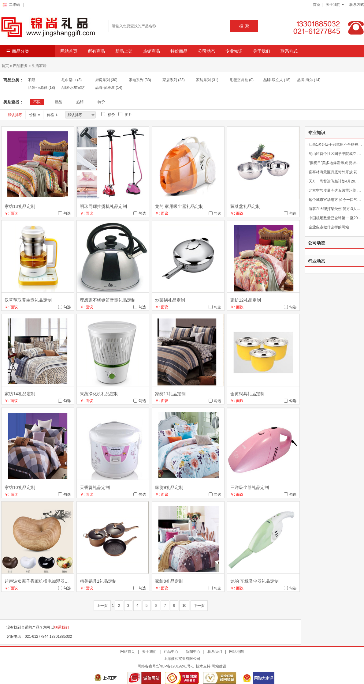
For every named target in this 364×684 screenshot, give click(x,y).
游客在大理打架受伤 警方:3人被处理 (334, 209)
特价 (101, 102)
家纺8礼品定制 (169, 581)
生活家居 (39, 66)
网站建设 (219, 666)
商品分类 (17, 51)
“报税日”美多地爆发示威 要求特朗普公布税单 (334, 163)
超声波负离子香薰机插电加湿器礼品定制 (43, 581)
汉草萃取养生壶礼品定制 (28, 300)
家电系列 (140, 80)
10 (184, 605)
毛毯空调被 (242, 80)
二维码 (13, 4)
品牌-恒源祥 (41, 87)
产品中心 (171, 651)
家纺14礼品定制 (20, 393)
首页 (316, 4)
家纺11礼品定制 (170, 393)
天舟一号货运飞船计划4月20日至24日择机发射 (334, 181)
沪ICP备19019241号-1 (175, 666)
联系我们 (61, 627)
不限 (31, 80)
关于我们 (333, 4)
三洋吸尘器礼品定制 (249, 487)
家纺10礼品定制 (20, 487)
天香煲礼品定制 (95, 487)
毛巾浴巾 (71, 80)
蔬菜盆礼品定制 (245, 206)
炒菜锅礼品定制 (170, 300)
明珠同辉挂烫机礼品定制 (103, 206)
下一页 (199, 605)
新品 (58, 102)
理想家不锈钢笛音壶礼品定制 (108, 300)
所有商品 (96, 51)
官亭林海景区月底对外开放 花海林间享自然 (334, 172)
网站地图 (236, 651)
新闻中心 (193, 651)
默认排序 (15, 115)
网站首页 (68, 51)
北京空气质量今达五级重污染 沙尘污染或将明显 (334, 190)
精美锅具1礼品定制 (98, 581)
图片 (125, 114)
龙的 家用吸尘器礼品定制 (179, 206)
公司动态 (206, 51)
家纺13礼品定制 (20, 206)
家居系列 (173, 80)
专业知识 (234, 51)
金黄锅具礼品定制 (247, 393)
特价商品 (179, 51)
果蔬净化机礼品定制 (99, 393)
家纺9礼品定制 (169, 487)
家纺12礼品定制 (245, 300)
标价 (108, 114)
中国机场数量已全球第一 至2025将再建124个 (334, 218)
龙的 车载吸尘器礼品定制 (254, 581)
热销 (80, 102)
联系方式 (356, 4)
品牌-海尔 (309, 80)
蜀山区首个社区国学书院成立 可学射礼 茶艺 (334, 154)
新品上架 (123, 51)
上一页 (102, 605)
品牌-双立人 (277, 80)
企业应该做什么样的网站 (327, 227)
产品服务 (20, 66)
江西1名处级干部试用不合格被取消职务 (334, 144)
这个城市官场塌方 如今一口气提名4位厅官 (334, 199)
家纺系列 (207, 80)
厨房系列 (106, 80)
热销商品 (151, 51)
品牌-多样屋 (108, 87)
